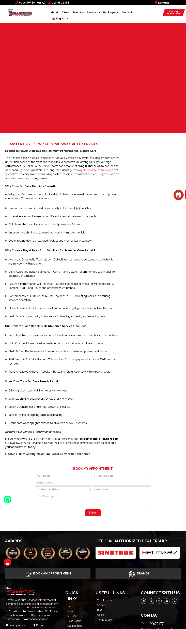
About (54, 12)
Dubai (39, 625)
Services (93, 12)
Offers (65, 12)
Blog (99, 610)
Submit (93, 512)
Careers (101, 605)
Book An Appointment (48, 573)
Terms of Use (104, 619)
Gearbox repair (75, 625)
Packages (110, 12)
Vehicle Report (105, 600)
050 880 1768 (58, 2)
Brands (78, 12)
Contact (126, 12)
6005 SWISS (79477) (30, 2)
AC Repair (72, 616)
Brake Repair (74, 621)
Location (162, 2)
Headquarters (17, 625)
